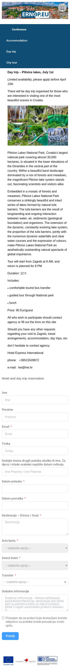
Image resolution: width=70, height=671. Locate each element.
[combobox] (35, 582)
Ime (4, 392)
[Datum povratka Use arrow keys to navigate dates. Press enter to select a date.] (35, 505)
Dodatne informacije (15, 591)
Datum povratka (12, 498)
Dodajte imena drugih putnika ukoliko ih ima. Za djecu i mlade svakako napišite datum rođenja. (34, 462)
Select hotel (10, 558)
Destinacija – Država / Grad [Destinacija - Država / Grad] (20, 515)
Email (5, 426)
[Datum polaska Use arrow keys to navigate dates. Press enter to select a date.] (35, 488)
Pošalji (10, 636)
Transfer (7, 575)
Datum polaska (12, 481)
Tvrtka (6, 443)
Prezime (7, 409)
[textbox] (21, 582)
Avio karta (8, 540)
